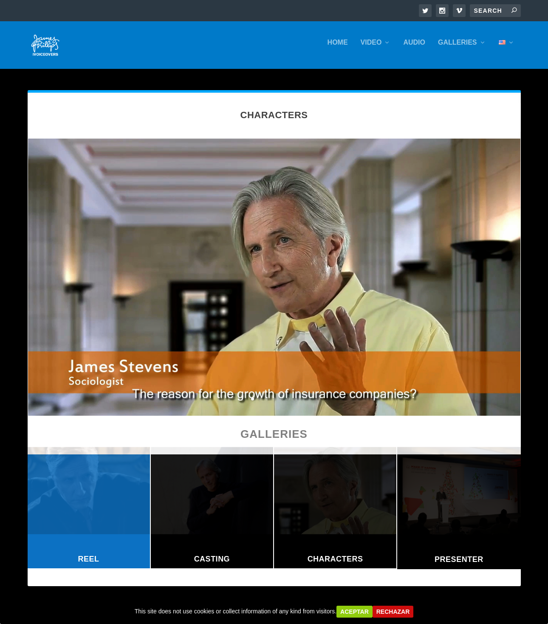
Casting (212, 560)
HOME (338, 47)
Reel (88, 560)
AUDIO (414, 47)
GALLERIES (457, 47)
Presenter (459, 560)
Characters (335, 560)
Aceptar (354, 611)
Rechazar (393, 611)
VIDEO (371, 47)
